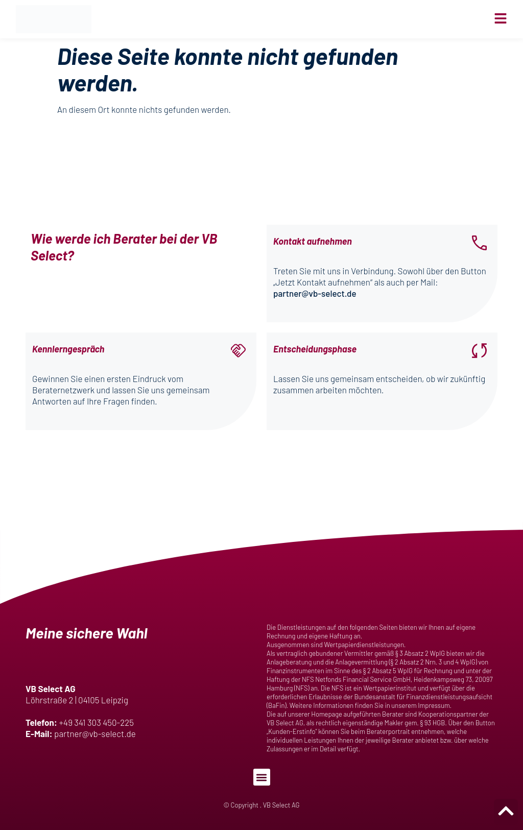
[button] (261, 777)
